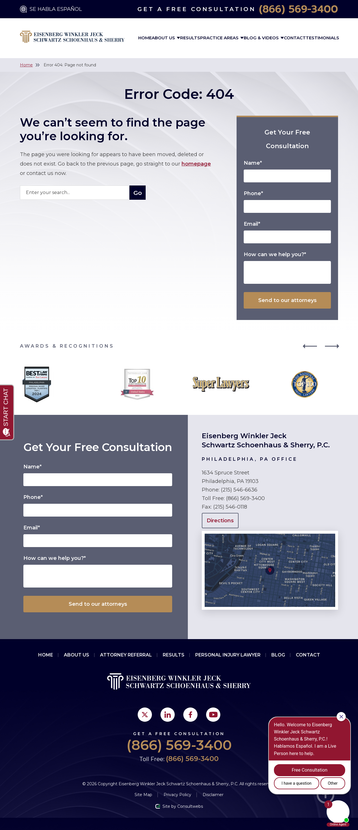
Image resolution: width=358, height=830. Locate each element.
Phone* (253, 193)
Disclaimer (213, 794)
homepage (196, 164)
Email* (252, 224)
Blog (278, 655)
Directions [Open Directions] (220, 520)
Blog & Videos (262, 37)
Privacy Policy (177, 794)
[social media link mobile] (145, 714)
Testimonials (322, 37)
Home (145, 37)
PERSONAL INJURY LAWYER (228, 655)
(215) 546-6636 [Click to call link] (239, 490)
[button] (309, 346)
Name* (253, 163)
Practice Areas (220, 37)
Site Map (143, 794)
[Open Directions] (270, 533)
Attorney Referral (126, 655)
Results (190, 37)
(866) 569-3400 (298, 9)
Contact (295, 37)
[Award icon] (37, 368)
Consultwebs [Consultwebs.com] (190, 806)
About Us (164, 37)
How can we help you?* (275, 254)
